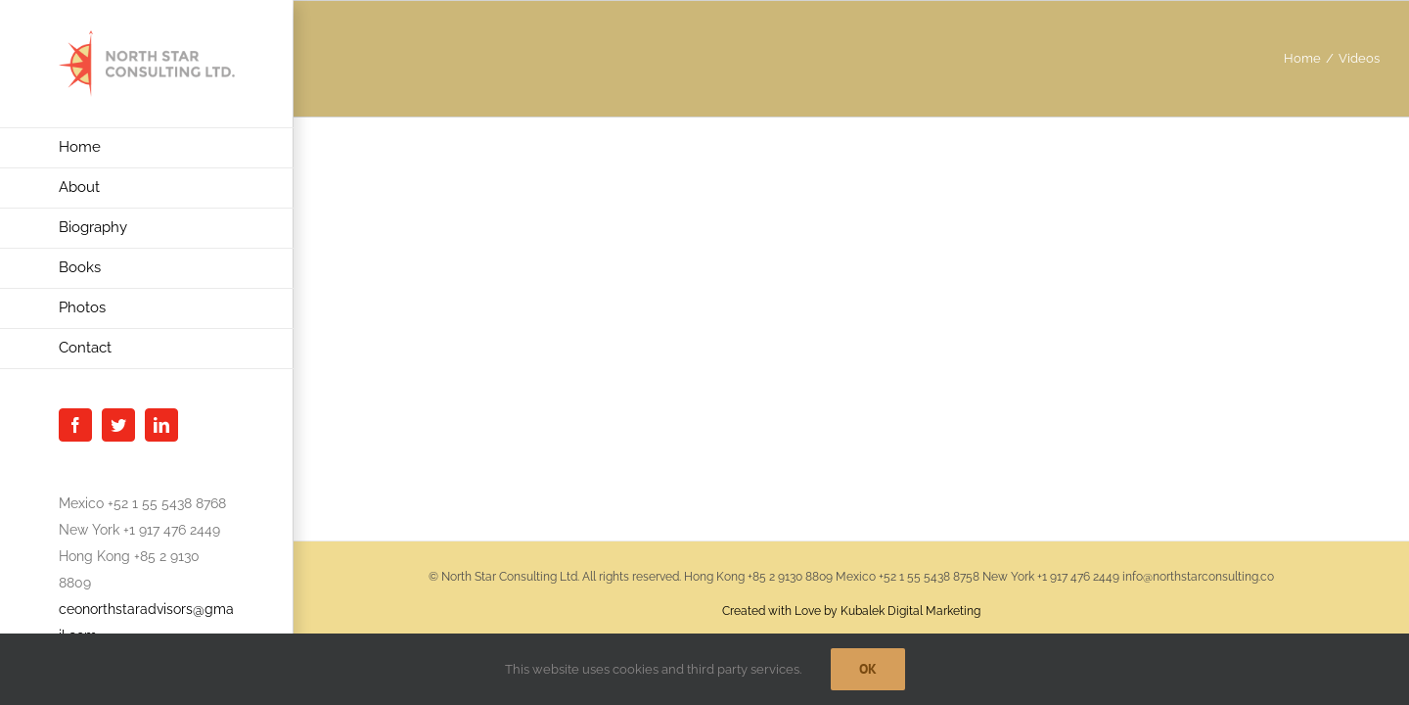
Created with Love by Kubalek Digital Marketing (851, 611)
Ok (868, 669)
